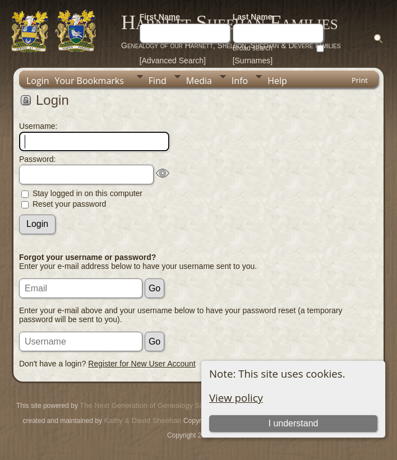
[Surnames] (253, 60)
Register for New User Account (141, 363)
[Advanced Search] (173, 60)
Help (277, 81)
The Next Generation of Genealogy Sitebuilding (156, 405)
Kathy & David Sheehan (142, 420)
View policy (236, 398)
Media (199, 81)
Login (37, 81)
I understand (293, 423)
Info (240, 81)
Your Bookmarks (89, 81)
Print (360, 80)
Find (158, 81)
